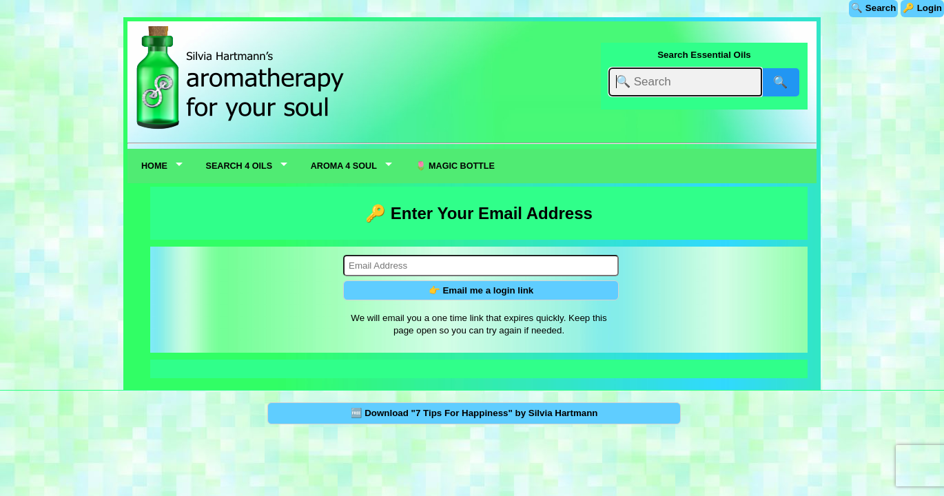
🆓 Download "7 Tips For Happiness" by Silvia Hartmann (474, 413)
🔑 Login (922, 8)
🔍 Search (873, 8)
